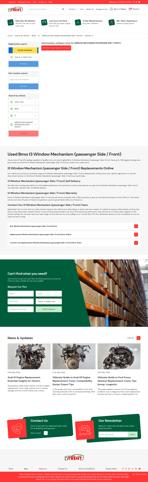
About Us (12, 2)
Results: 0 (89, 36)
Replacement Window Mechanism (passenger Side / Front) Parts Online (40, 234)
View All (130, 338)
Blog (50, 2)
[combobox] (23, 57)
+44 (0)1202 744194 (124, 2)
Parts (11, 469)
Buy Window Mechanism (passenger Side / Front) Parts (33, 226)
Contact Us (42, 2)
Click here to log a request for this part (56, 48)
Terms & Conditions (86, 469)
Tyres (82, 9)
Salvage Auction (102, 9)
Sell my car (90, 9)
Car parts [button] (72, 9)
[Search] (47, 9)
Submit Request (48, 309)
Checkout (134, 9)
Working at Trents (24, 2)
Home (10, 36)
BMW (34, 36)
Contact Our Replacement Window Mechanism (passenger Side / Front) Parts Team (45, 243)
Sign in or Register (118, 9)
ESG (34, 2)
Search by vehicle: (22, 36)
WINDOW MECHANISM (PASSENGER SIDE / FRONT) (62, 36)
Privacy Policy (111, 469)
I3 (39, 36)
